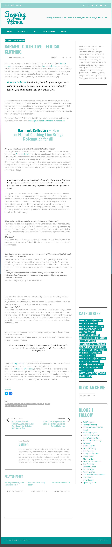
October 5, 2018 (65, 491)
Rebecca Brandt (89, 467)
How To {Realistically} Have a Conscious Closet (14, 483)
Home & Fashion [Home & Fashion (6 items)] (100, 349)
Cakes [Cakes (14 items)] (91, 329)
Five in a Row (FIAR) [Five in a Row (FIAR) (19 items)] (87, 341)
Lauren (10, 57)
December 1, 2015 (19, 57)
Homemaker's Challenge (92, 440)
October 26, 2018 (17, 491)
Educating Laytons (90, 432)
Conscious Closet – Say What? (36, 483)
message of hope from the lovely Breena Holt (47, 121)
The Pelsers (87, 477)
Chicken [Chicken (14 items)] (98, 329)
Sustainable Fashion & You (61, 482)
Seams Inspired (89, 472)
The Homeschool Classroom (94, 474)
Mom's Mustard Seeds (92, 461)
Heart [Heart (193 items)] (96, 347)
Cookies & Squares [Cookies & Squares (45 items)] (87, 332)
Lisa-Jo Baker (88, 456)
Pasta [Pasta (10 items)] (100, 364)
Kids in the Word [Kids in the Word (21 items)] (86, 358)
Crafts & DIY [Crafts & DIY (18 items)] (84, 335)
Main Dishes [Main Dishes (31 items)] (100, 358)
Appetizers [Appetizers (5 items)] (83, 320)
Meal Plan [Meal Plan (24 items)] (83, 361)
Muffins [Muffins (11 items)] (82, 364)
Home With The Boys (91, 438)
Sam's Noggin (88, 469)
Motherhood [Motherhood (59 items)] (94, 361)
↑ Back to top (102, 540)
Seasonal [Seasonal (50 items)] (102, 373)
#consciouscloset (10, 404)
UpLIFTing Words (90, 482)
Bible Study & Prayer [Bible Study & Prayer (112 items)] (88, 323)
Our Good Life (88, 464)
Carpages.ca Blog (90, 425)
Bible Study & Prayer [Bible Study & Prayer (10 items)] (88, 326)
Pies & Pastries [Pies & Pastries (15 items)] (85, 367)
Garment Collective (48, 66)
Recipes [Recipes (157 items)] (82, 370)
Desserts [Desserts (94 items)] (94, 338)
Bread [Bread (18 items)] (100, 326)
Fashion (8, 40)
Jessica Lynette (89, 446)
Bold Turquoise (89, 422)
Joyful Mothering (89, 448)
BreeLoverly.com (22, 154)
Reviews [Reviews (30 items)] (90, 370)
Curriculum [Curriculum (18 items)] (84, 338)
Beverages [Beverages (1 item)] (98, 320)
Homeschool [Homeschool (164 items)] (96, 352)
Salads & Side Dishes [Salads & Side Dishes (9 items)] (88, 373)
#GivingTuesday (17, 363)
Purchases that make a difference (15, 406)
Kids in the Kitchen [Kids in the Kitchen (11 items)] (87, 355)
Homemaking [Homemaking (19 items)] (84, 352)
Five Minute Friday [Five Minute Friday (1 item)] (87, 344)
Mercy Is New (88, 459)
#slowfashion (33, 404)
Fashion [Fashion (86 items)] (103, 338)
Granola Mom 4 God (91, 435)
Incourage (87, 443)
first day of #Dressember (23, 369)
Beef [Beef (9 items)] (91, 320)
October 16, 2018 (41, 491)
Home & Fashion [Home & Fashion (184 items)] (85, 349)
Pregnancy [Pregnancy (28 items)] (97, 367)
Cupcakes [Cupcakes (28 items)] (95, 335)
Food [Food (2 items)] (103, 344)
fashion (47, 404)
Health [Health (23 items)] (90, 347)
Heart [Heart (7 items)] (102, 347)
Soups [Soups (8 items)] (89, 376)
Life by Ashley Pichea (91, 453)
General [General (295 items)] (82, 347)
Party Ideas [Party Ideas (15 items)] (92, 364)
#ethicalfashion (22, 404)
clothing (41, 404)
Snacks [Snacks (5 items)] (82, 376)
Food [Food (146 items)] (98, 344)
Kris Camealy (88, 451)
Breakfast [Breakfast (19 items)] (83, 329)
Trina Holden (88, 480)
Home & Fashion (19, 40)
